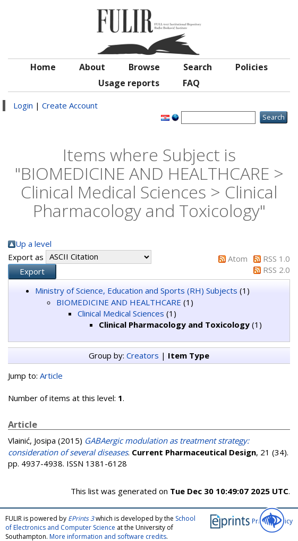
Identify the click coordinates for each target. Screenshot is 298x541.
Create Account (70, 105)
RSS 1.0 (276, 258)
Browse (144, 67)
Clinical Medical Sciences (121, 313)
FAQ (191, 83)
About (92, 67)
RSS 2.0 (276, 269)
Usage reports (128, 83)
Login (23, 105)
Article (51, 375)
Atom (238, 258)
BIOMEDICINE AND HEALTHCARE (118, 302)
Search (197, 67)
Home (43, 67)
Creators (142, 355)
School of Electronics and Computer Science (100, 523)
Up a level (33, 243)
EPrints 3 (81, 518)
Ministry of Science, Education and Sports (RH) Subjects (136, 290)
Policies (251, 67)
